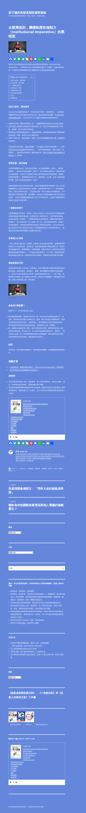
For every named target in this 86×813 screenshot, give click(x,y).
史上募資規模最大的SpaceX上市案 (23, 649)
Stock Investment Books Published (35, 404)
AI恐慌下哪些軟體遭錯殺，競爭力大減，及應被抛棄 (30, 643)
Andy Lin (14, 468)
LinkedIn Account (17, 417)
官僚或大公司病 (16, 88)
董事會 (61, 468)
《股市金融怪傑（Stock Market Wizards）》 (28, 646)
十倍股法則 (47, 693)
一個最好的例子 (16, 85)
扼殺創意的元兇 (16, 90)
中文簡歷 (13, 423)
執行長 (50, 468)
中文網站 (13, 426)
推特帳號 (13, 430)
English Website (29, 410)
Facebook (26, 413)
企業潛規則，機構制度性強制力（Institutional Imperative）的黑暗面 (36, 367)
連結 (23, 623)
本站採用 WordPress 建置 (36, 807)
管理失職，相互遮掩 (17, 83)
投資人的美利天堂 (15, 724)
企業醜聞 (44, 468)
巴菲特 (55, 468)
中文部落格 (14, 421)
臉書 (12, 428)
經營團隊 (30, 468)
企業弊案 (37, 468)
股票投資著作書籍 (16, 419)
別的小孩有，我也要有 (18, 80)
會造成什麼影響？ (17, 93)
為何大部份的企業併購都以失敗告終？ (24, 370)
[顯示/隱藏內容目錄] (30, 77)
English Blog (27, 406)
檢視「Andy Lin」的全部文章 (25, 460)
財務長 (10, 471)
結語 (12, 95)
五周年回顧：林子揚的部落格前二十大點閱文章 (28, 652)
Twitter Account (29, 415)
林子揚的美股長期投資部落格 (27, 12)
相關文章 (14, 98)
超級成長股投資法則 (22, 693)
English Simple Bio (30, 408)
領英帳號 (13, 432)
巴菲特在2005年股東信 (17, 150)
